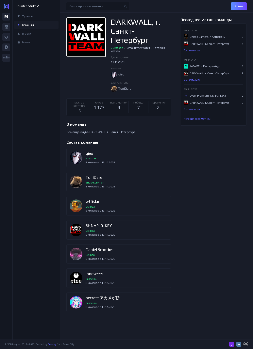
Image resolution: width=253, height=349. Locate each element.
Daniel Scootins (99, 250)
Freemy (52, 344)
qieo (89, 153)
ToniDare (94, 177)
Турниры (27, 16)
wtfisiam (94, 201)
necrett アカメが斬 (103, 298)
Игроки (26, 33)
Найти (125, 6)
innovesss (94, 274)
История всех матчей (197, 118)
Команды (28, 24)
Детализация (192, 50)
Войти (239, 6)
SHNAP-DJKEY (99, 226)
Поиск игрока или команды (86, 6)
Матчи (26, 42)
